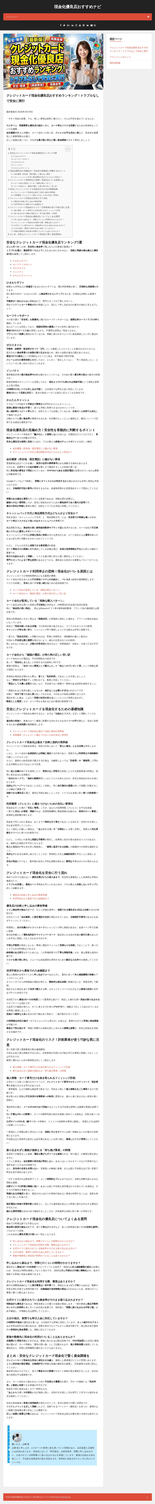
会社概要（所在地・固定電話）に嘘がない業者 (32, 174)
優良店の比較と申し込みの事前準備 (27, 201)
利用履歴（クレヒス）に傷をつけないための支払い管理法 (36, 195)
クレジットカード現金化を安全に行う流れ (29, 198)
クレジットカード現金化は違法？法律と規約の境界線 (34, 192)
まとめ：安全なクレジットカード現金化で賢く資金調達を (36, 234)
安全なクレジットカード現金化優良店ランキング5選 (33, 153)
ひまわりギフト (20, 156)
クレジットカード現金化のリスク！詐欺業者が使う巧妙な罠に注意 (40, 207)
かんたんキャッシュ (22, 168)
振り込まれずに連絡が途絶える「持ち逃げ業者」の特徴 (35, 213)
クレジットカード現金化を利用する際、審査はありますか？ (37, 222)
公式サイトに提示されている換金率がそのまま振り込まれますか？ (39, 225)
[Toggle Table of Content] (66, 149)
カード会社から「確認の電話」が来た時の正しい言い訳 (35, 186)
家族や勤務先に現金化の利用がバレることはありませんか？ (37, 231)
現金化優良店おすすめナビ (77, 6)
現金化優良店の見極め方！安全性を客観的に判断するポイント (38, 171)
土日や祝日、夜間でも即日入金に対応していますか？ (34, 228)
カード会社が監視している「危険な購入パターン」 (33, 183)
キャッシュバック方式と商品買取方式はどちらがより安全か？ (38, 177)
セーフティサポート (22, 159)
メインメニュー (77, 17)
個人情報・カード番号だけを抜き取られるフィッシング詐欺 (37, 210)
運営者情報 (115, 63)
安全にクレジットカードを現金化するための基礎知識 (34, 189)
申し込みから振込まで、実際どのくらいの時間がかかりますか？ (39, 219)
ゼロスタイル (19, 162)
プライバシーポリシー (120, 57)
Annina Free (66, 1497)
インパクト (18, 165)
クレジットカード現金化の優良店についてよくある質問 (35, 216)
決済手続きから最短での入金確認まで (28, 204)
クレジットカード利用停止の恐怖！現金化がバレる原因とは (37, 180)
